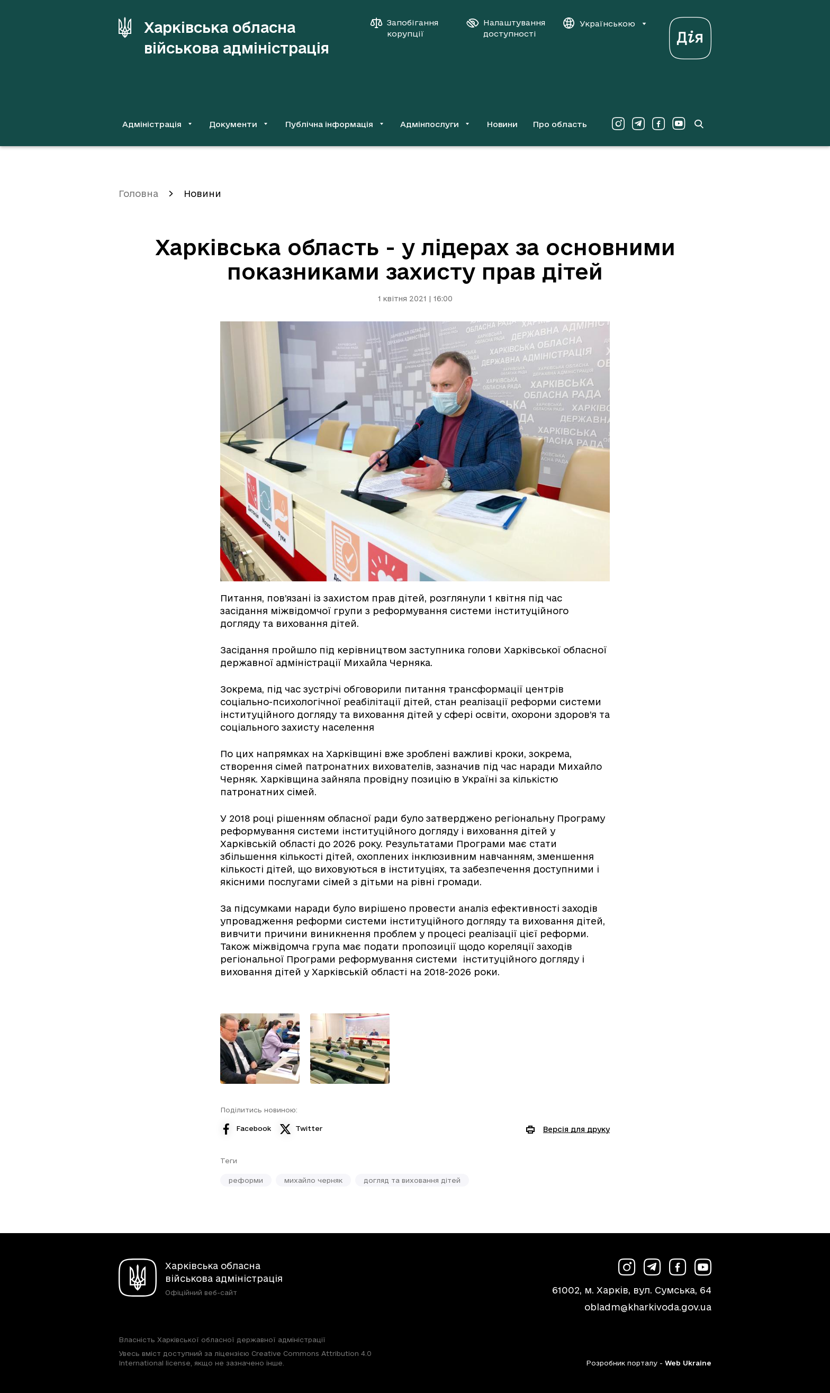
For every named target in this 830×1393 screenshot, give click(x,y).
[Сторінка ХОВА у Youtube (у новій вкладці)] (678, 124)
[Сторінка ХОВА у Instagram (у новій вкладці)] (618, 124)
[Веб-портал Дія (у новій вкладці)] (690, 35)
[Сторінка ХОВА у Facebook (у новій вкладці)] (658, 124)
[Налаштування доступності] (506, 28)
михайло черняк (313, 1180)
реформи (246, 1180)
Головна (138, 193)
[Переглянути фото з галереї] (260, 1048)
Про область (560, 124)
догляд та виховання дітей (412, 1180)
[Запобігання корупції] (409, 28)
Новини (502, 124)
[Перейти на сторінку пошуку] (698, 124)
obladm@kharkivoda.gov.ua (647, 1307)
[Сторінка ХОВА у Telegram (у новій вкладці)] (638, 124)
